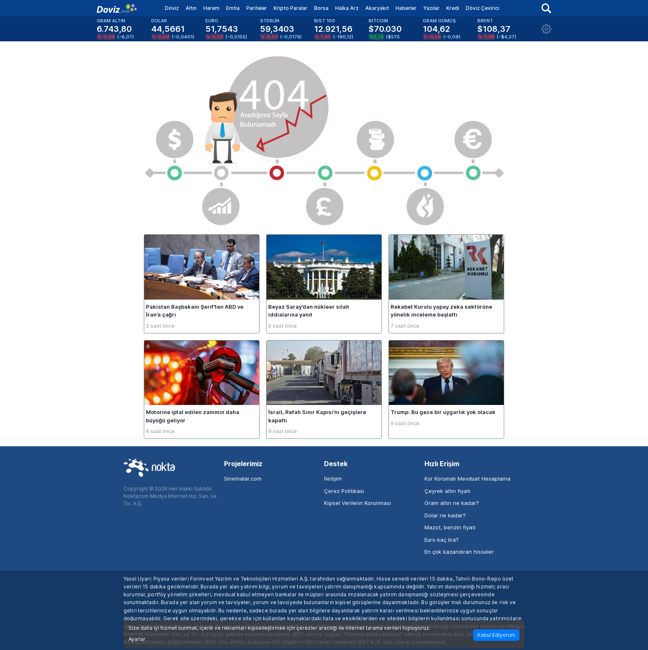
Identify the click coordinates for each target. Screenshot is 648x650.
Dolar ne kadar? (445, 515)
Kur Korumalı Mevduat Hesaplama (467, 478)
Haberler (406, 8)
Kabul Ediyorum (496, 635)
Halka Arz (347, 8)
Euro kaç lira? (441, 539)
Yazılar (431, 8)
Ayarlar (137, 639)
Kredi (452, 8)
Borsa (321, 8)
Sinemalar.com (243, 478)
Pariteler (256, 8)
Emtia (233, 8)
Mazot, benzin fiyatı (450, 527)
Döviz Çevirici (482, 8)
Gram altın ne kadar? (451, 503)
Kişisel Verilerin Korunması (357, 503)
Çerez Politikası (344, 491)
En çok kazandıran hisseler (459, 551)
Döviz (172, 8)
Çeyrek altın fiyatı (447, 491)
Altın (191, 8)
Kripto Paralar (290, 8)
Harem (211, 8)
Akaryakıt (377, 8)
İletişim (333, 478)
